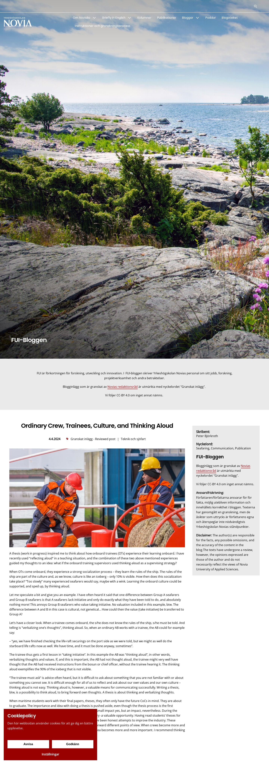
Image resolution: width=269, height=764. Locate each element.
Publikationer (166, 17)
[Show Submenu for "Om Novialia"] (94, 18)
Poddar (210, 17)
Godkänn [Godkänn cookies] (72, 744)
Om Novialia (81, 17)
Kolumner (144, 17)
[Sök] (255, 6)
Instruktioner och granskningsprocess (102, 26)
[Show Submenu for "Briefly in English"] (129, 18)
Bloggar (187, 17)
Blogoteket (230, 17)
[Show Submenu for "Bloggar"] (197, 18)
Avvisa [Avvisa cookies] (28, 744)
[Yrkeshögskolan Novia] (19, 22)
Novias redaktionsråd (122, 387)
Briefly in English (113, 17)
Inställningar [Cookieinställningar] (50, 754)
